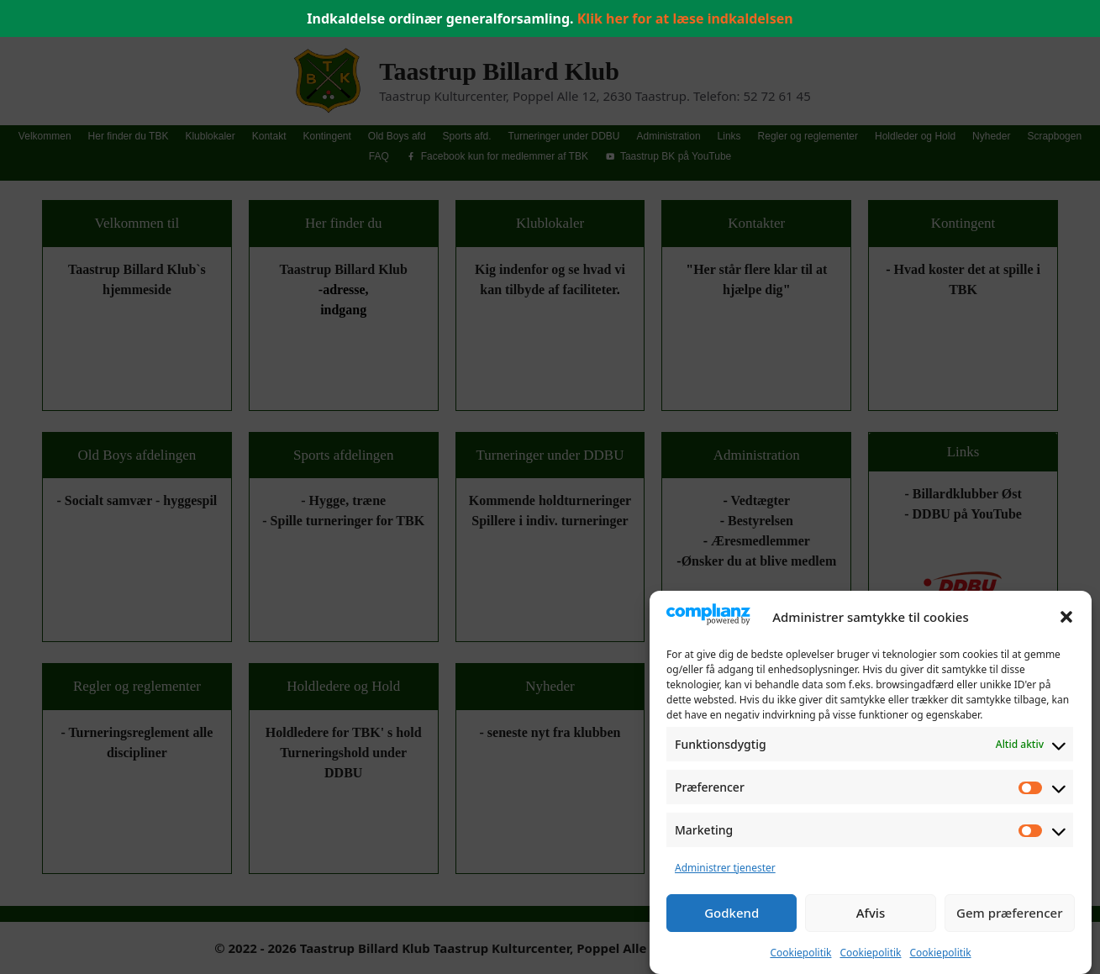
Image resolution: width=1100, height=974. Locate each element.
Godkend (731, 912)
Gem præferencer (1009, 912)
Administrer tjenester (725, 868)
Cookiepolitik (800, 952)
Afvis (870, 912)
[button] (1066, 616)
